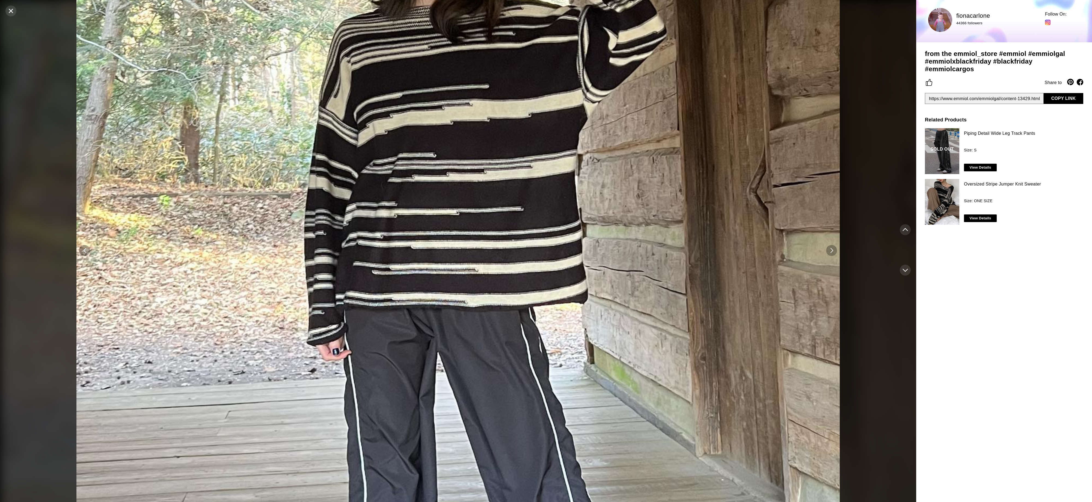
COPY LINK (1063, 98)
